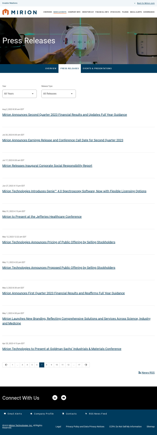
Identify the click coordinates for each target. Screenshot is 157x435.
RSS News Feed (96, 413)
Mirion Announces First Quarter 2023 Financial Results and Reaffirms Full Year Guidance (63, 293)
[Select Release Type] (58, 94)
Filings (125, 12)
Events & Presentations (97, 68)
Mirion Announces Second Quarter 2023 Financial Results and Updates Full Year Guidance (64, 115)
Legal (58, 426)
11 (63, 365)
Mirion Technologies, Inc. (21, 425)
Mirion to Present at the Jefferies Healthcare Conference (42, 217)
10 (58, 365)
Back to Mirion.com (146, 3)
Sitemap (151, 426)
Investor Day (88, 12)
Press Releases (70, 68)
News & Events (59, 12)
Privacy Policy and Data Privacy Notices (85, 426)
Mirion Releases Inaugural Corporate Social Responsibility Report (47, 166)
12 (69, 365)
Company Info (74, 12)
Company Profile (42, 413)
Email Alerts (136, 12)
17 (80, 365)
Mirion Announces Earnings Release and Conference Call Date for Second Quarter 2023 (62, 140)
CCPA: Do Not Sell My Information (125, 426)
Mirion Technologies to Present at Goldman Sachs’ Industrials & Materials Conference (61, 349)
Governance (149, 12)
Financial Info (102, 12)
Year (4, 86)
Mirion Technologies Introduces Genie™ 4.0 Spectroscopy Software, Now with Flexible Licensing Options (74, 191)
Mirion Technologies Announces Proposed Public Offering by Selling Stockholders (58, 268)
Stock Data (115, 12)
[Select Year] (19, 94)
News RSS (146, 372)
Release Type (46, 86)
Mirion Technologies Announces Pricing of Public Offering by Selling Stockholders (58, 242)
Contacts (69, 413)
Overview (47, 12)
